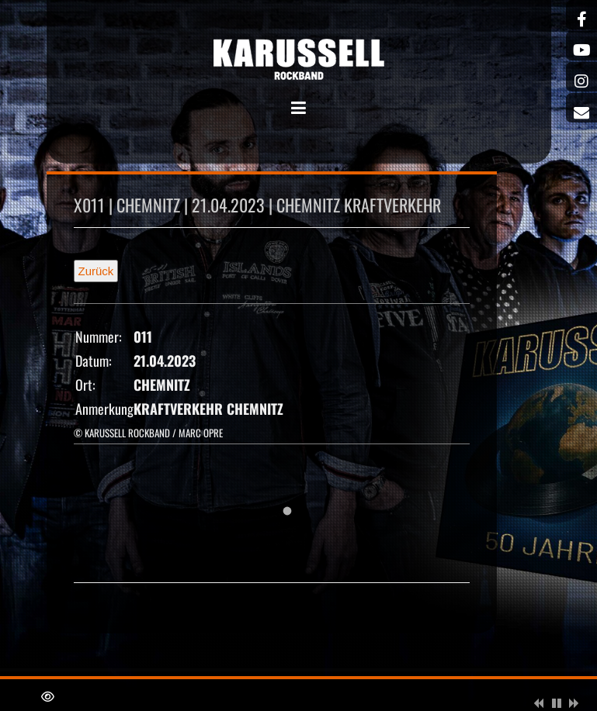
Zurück (96, 271)
